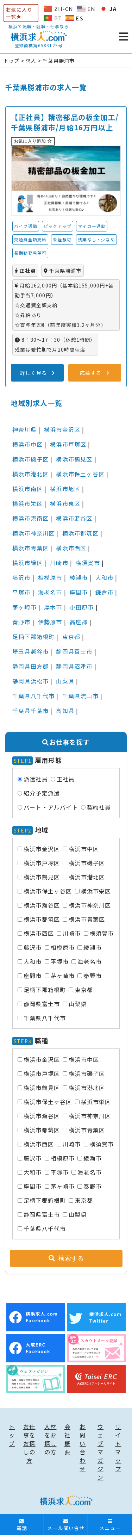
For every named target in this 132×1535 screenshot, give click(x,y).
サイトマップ (118, 1447)
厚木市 (53, 607)
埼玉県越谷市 (30, 651)
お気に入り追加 (33, 141)
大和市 (104, 577)
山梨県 (65, 681)
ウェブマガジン (100, 1451)
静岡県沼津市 (74, 666)
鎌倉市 (104, 592)
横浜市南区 (27, 488)
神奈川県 (24, 429)
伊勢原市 (50, 622)
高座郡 (79, 622)
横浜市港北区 (30, 474)
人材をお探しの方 (50, 1439)
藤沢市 (21, 577)
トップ (12, 1435)
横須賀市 (88, 562)
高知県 (65, 710)
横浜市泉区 (65, 503)
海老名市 (50, 592)
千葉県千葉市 (30, 710)
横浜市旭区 (65, 488)
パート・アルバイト (51, 807)
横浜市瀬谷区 (74, 518)
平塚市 (21, 592)
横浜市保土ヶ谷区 (80, 474)
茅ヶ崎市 (24, 607)
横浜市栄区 (27, 503)
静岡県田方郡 (30, 666)
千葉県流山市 (80, 696)
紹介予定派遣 (42, 793)
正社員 (66, 779)
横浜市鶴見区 (74, 459)
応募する (94, 372)
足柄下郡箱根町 (33, 636)
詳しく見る (37, 372)
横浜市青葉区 (30, 548)
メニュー (110, 1525)
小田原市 (82, 607)
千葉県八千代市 (33, 696)
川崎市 (59, 562)
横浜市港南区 (30, 518)
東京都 (71, 636)
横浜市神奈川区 (33, 533)
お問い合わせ (83, 1447)
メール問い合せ (65, 1525)
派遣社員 (36, 779)
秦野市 (21, 622)
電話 (22, 1525)
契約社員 (99, 807)
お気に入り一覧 (19, 13)
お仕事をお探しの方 (29, 1443)
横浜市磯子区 (30, 459)
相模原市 (50, 577)
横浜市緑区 (27, 562)
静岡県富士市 (74, 651)
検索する (66, 1258)
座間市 (79, 592)
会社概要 (67, 1439)
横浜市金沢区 (62, 429)
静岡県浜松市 (30, 681)
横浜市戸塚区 (68, 444)
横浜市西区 (71, 548)
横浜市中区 (27, 444)
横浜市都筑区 (80, 533)
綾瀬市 (79, 577)
